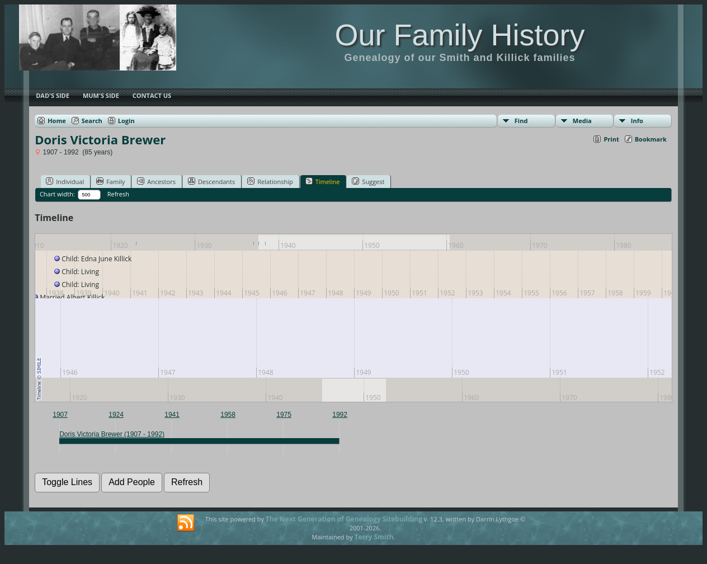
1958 (227, 415)
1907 (60, 415)
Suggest (368, 181)
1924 (116, 415)
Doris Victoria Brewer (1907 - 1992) (111, 434)
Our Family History (459, 34)
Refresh (118, 194)
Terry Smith (374, 537)
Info (637, 120)
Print (611, 139)
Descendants (211, 181)
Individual (65, 181)
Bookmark (651, 139)
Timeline (322, 181)
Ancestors (156, 181)
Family (110, 181)
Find (521, 120)
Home (57, 120)
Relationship (270, 181)
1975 (283, 415)
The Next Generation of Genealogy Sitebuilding (344, 519)
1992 (339, 415)
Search (92, 120)
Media (582, 120)
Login (126, 120)
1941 (172, 415)
